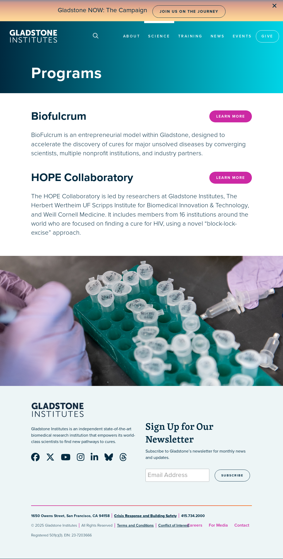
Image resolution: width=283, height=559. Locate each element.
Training (190, 36)
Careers (194, 525)
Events (242, 36)
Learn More (230, 116)
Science (159, 36)
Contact (241, 525)
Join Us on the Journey (189, 11)
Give (267, 36)
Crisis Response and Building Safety (145, 516)
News (218, 36)
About (131, 36)
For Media (218, 525)
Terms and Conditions (135, 525)
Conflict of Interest (173, 525)
